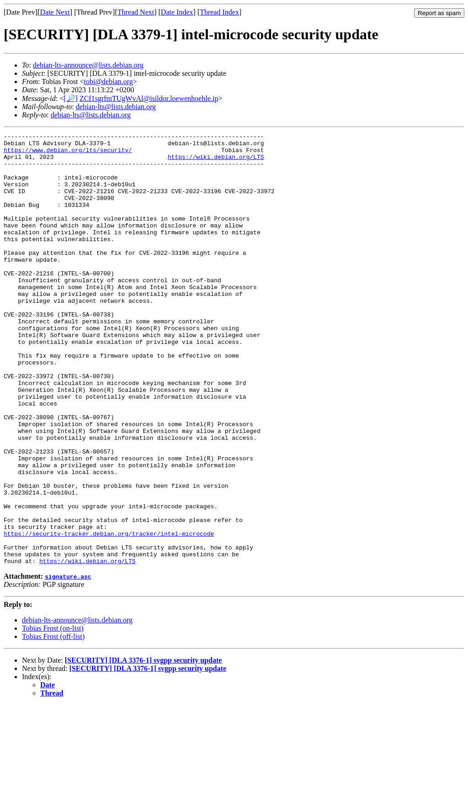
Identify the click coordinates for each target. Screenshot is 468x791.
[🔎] (71, 98)
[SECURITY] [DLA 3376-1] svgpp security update (143, 746)
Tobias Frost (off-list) (53, 723)
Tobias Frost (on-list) (53, 714)
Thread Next (135, 12)
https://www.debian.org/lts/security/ (68, 154)
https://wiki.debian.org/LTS (216, 162)
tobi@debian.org (108, 81)
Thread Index (219, 12)
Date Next (55, 12)
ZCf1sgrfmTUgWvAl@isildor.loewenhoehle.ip (149, 98)
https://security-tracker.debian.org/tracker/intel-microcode (109, 614)
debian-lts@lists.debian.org (116, 107)
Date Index (177, 12)
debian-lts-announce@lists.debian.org (88, 65)
